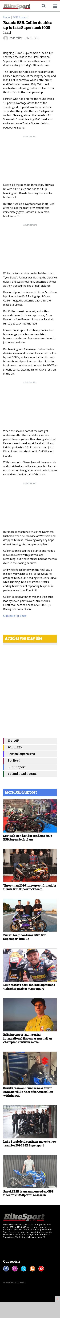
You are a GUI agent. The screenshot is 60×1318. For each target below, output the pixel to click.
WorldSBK (15, 747)
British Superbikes (21, 754)
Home (6, 17)
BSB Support (20, 17)
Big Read (14, 760)
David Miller (15, 38)
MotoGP (13, 740)
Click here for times (14, 616)
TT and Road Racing (22, 773)
